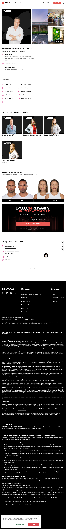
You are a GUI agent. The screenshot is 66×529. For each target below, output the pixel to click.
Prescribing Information (55, 408)
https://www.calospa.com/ (12, 251)
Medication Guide (22, 410)
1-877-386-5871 (53, 497)
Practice (18, 2)
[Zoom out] (62, 245)
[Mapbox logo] (31, 269)
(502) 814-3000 (9, 253)
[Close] (38, 516)
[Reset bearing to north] (62, 247)
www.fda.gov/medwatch (40, 414)
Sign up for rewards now (33, 223)
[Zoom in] (62, 242)
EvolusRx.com (30, 504)
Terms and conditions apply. (33, 226)
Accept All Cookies (33, 525)
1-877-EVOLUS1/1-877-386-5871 (41, 413)
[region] (21, 521)
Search (57, 2)
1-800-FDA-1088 (54, 414)
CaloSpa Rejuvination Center (10, 51)
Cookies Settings (29, 319)
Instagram (7, 259)
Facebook (7, 256)
